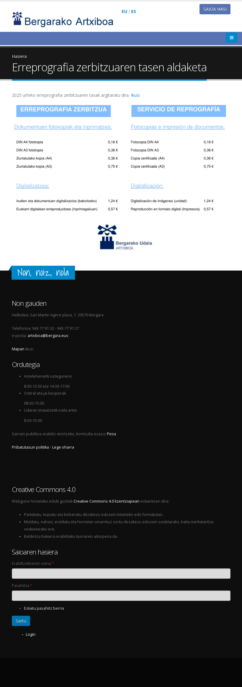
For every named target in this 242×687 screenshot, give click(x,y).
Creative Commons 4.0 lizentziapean (106, 501)
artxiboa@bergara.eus (48, 335)
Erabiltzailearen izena (33, 563)
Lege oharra (63, 447)
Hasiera (19, 56)
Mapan (18, 349)
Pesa (111, 433)
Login (31, 634)
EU (124, 11)
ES (133, 11)
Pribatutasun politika (30, 447)
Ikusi (135, 95)
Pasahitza (22, 585)
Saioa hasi (215, 9)
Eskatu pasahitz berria (44, 608)
